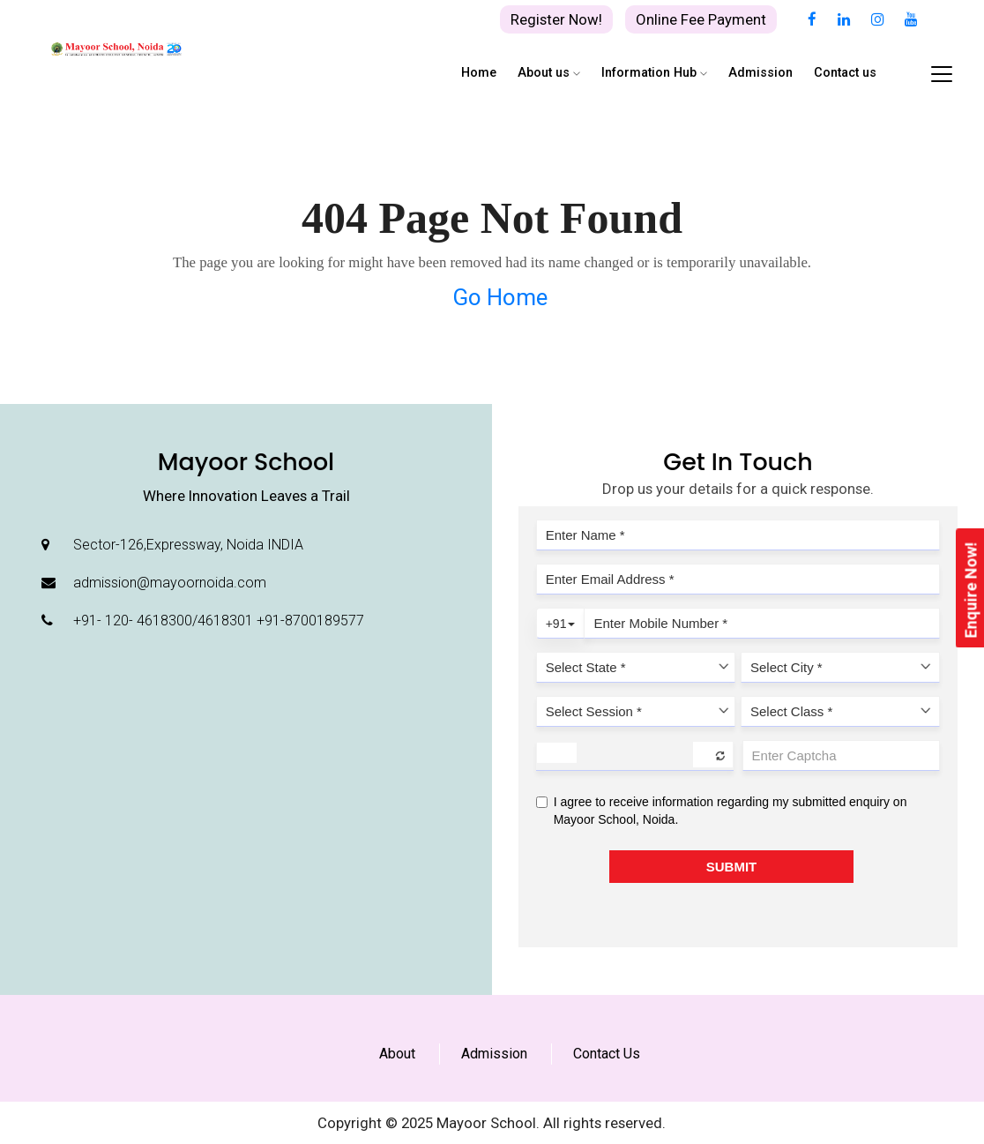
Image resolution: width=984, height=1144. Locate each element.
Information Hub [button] (654, 72)
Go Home (500, 297)
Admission (494, 1053)
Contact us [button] (845, 72)
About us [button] (549, 72)
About (397, 1053)
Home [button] (478, 72)
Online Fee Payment (701, 19)
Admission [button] (760, 72)
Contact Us (606, 1053)
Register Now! (556, 19)
